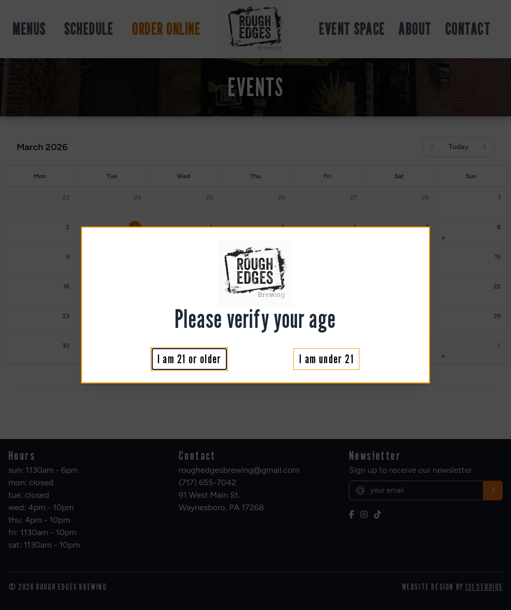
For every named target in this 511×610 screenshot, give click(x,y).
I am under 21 (326, 358)
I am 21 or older (189, 358)
